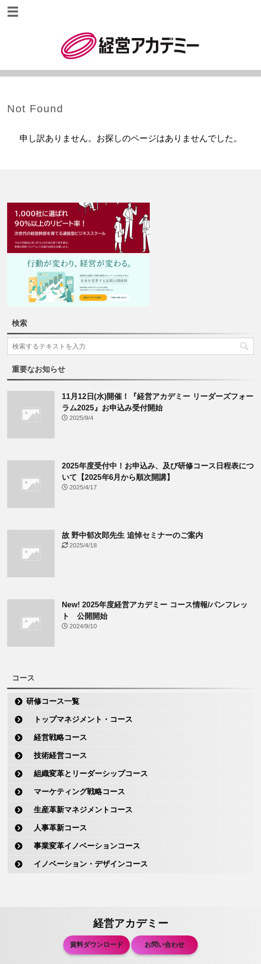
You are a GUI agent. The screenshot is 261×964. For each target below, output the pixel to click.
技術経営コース (56, 755)
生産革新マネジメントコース (79, 810)
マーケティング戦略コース (75, 792)
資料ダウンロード (96, 944)
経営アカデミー (130, 923)
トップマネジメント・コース (79, 719)
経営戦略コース (56, 737)
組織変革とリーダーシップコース (87, 773)
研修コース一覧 (52, 701)
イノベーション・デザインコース (87, 864)
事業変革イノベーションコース (83, 846)
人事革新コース (56, 828)
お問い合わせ (164, 944)
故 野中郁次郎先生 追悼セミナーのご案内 (132, 535)
